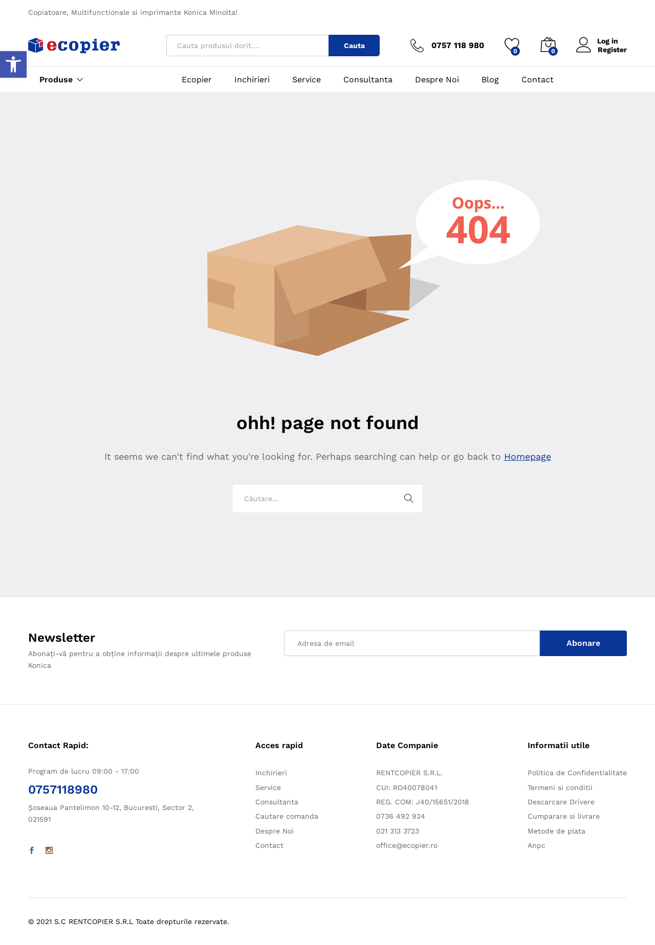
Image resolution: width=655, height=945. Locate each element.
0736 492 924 (400, 816)
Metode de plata (556, 831)
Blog (490, 80)
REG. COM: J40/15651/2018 (422, 802)
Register (612, 50)
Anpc (536, 845)
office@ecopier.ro (407, 845)
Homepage (527, 456)
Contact (537, 80)
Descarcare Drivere (561, 802)
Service (306, 80)
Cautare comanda (286, 816)
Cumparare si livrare (564, 816)
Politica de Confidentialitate (577, 773)
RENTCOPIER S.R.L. (409, 773)
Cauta (354, 45)
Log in (597, 41)
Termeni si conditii (560, 787)
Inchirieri (252, 80)
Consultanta (367, 80)
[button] (13, 64)
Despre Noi (437, 80)
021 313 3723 (397, 831)
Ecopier (197, 80)
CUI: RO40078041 (406, 787)
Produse (56, 80)
